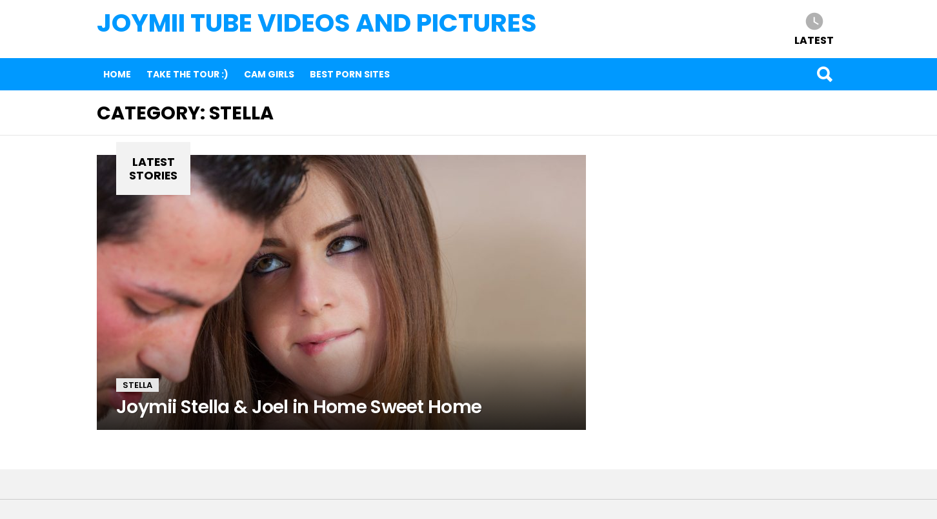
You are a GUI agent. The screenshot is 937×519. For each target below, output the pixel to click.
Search (824, 74)
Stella (137, 385)
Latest (814, 39)
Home (117, 74)
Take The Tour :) (187, 74)
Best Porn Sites (350, 74)
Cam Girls (269, 74)
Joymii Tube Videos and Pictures (317, 23)
